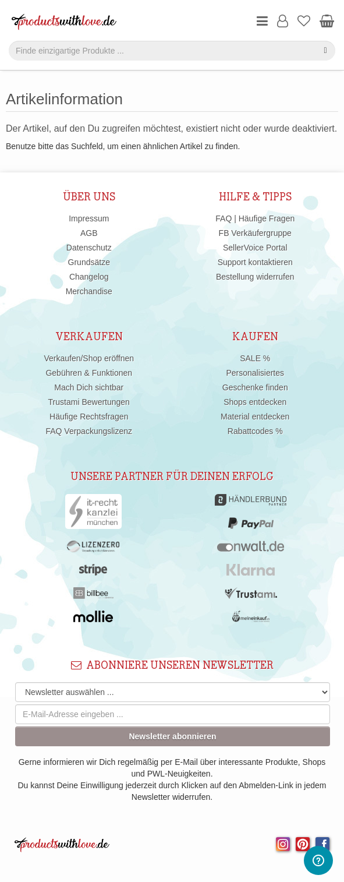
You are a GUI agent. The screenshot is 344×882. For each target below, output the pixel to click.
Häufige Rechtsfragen (88, 416)
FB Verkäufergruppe (255, 233)
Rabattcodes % (255, 431)
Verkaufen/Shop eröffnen (89, 358)
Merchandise (89, 291)
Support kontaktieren (255, 262)
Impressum (89, 218)
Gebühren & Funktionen (88, 373)
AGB (89, 233)
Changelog (89, 276)
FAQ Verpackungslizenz (88, 431)
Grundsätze (89, 262)
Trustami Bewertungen (89, 402)
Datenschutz (89, 247)
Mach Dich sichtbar (88, 387)
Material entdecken (255, 416)
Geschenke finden (255, 387)
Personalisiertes (255, 373)
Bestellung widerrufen (255, 276)
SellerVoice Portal (255, 247)
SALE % (255, 358)
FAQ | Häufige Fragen (255, 218)
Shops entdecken (255, 402)
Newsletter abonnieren (172, 736)
